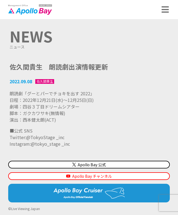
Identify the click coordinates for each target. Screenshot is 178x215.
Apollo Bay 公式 (89, 164)
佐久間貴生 (45, 81)
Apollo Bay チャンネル (92, 176)
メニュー (166, 9)
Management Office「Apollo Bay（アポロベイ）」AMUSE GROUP (30, 9)
